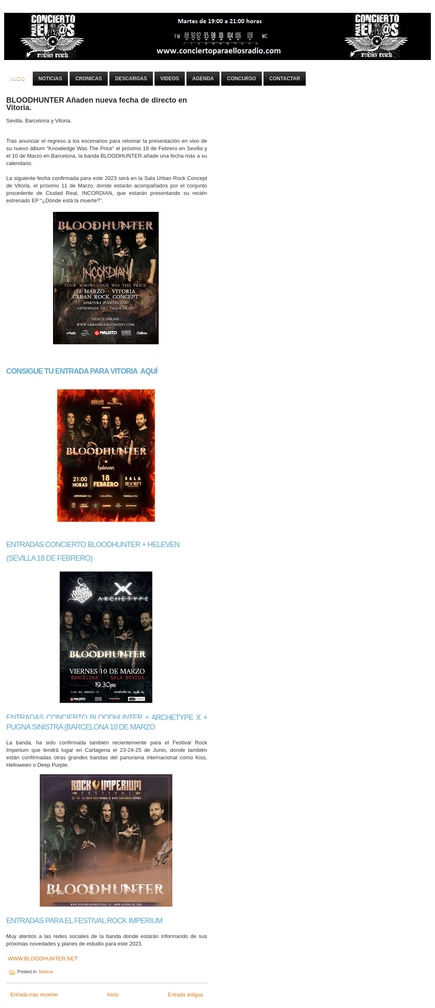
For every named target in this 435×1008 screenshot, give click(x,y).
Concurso (241, 79)
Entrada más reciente (34, 995)
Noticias (50, 79)
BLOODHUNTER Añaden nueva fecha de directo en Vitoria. (96, 103)
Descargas (131, 79)
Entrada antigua (185, 995)
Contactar (284, 79)
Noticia (46, 971)
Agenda (203, 79)
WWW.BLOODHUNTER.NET (43, 958)
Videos (169, 79)
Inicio (17, 79)
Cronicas (88, 79)
